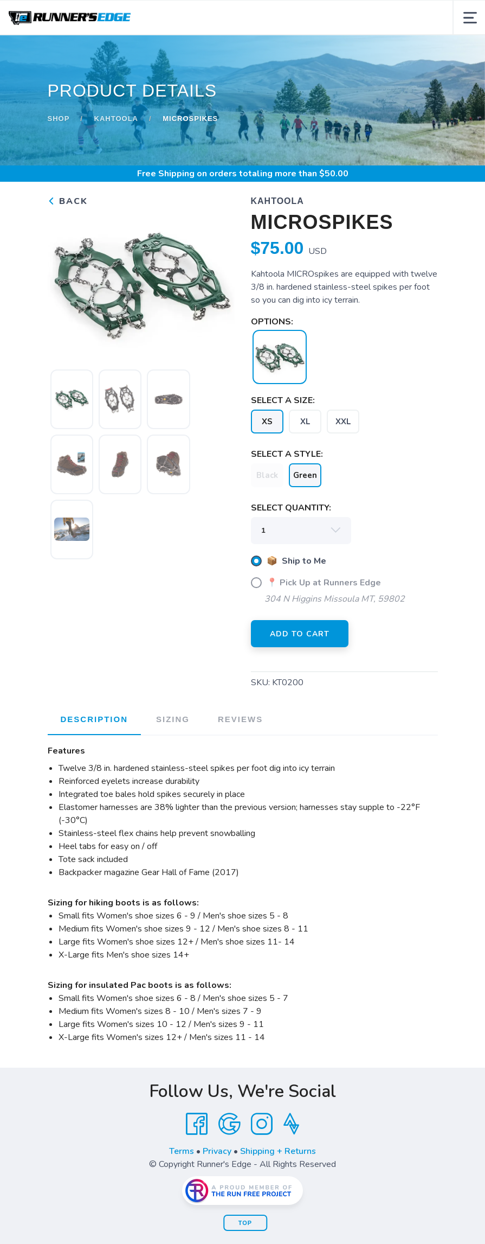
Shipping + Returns (278, 1151)
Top (245, 1223)
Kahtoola (116, 118)
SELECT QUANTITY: (291, 508)
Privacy (217, 1151)
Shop (59, 118)
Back (68, 201)
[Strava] (291, 1124)
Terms (181, 1151)
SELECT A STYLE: (287, 454)
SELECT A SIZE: (283, 400)
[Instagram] (261, 1124)
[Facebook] (196, 1124)
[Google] (229, 1124)
